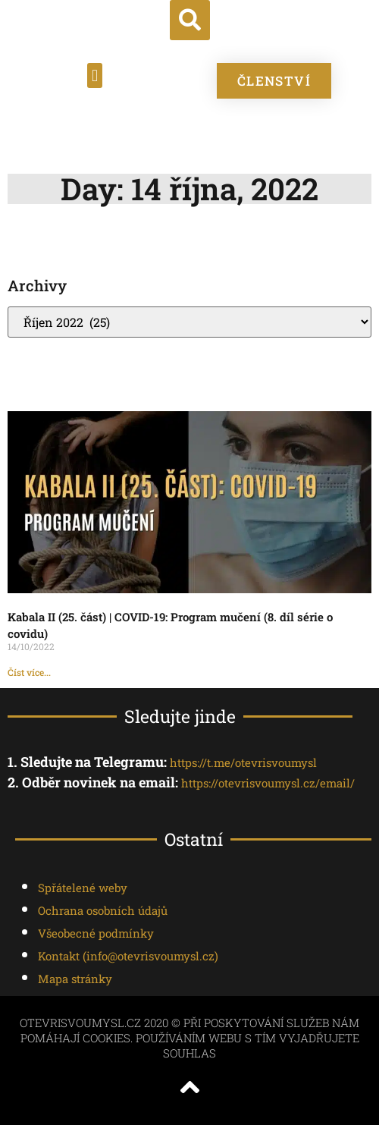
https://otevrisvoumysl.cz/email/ (268, 782)
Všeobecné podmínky (96, 933)
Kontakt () (128, 955)
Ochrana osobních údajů (103, 910)
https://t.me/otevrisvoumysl (243, 762)
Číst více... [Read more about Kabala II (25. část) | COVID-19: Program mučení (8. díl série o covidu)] (29, 672)
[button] (190, 20)
